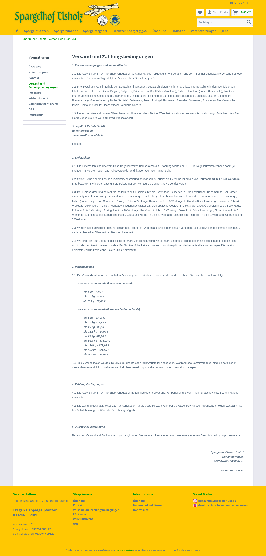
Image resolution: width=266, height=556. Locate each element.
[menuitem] (225, 23)
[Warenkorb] (242, 12)
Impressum (36, 115)
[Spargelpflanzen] (36, 31)
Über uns (35, 67)
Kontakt (34, 78)
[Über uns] (159, 31)
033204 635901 (25, 515)
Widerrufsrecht (38, 98)
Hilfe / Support (38, 72)
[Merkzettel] (200, 12)
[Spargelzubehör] (66, 31)
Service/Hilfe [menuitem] (240, 3)
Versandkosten (125, 549)
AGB (31, 109)
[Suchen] (249, 22)
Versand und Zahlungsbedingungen (43, 85)
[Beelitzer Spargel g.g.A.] (130, 31)
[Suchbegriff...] (225, 22)
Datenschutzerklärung (43, 104)
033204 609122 (41, 529)
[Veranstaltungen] (203, 31)
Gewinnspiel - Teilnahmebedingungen (223, 505)
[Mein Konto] (218, 12)
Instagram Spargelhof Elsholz (217, 501)
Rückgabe (35, 92)
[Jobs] (225, 31)
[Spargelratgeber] (95, 31)
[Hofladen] (178, 31)
